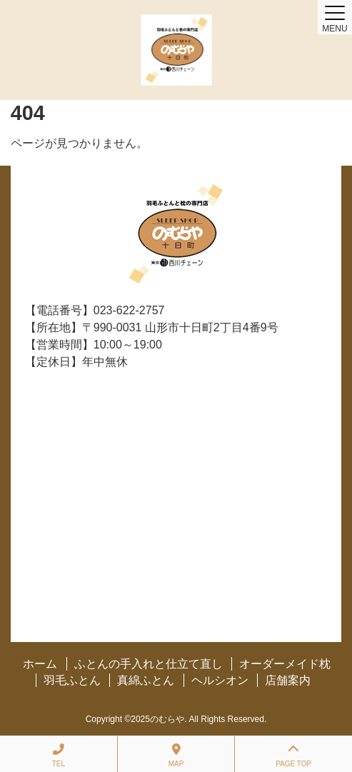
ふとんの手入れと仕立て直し (148, 664)
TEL (58, 755)
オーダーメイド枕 (285, 664)
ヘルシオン (219, 680)
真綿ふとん (145, 680)
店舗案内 (288, 680)
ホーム (40, 664)
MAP (176, 755)
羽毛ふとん (72, 680)
